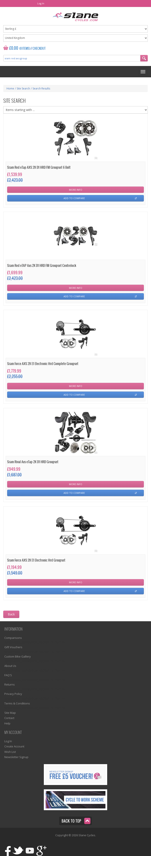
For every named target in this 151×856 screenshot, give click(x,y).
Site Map (10, 713)
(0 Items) (24, 48)
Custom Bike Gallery (17, 656)
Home (10, 88)
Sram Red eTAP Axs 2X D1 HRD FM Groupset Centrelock (41, 266)
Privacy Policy (13, 694)
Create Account (14, 746)
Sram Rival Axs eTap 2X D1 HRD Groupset (32, 462)
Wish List (10, 752)
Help (7, 723)
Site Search (23, 88)
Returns (9, 684)
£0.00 (13, 48)
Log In (40, 3)
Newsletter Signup (16, 757)
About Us (10, 666)
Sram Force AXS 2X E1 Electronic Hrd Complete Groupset (42, 364)
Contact (9, 718)
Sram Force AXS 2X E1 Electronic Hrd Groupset (36, 560)
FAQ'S (8, 675)
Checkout (39, 48)
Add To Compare (74, 198)
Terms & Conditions (17, 703)
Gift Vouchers (13, 647)
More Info (75, 189)
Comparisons (13, 638)
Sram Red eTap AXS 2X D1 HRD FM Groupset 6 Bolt (39, 167)
